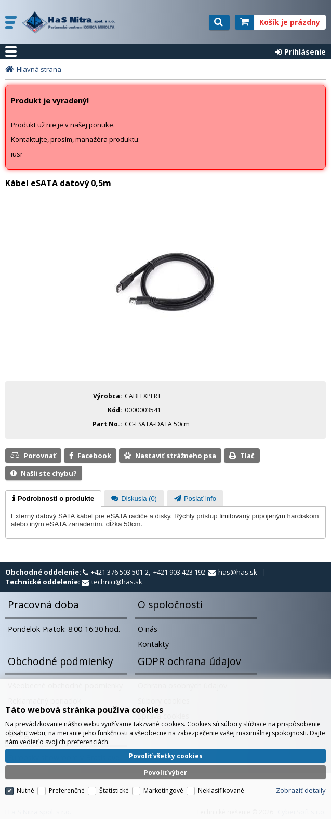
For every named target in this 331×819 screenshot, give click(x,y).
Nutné (25, 790)
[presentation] (53, 498)
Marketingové (163, 790)
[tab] (53, 498)
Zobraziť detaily (301, 790)
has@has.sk (237, 572)
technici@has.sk (116, 582)
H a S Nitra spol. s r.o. (71, 22)
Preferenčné (67, 790)
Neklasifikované (221, 790)
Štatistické (114, 790)
